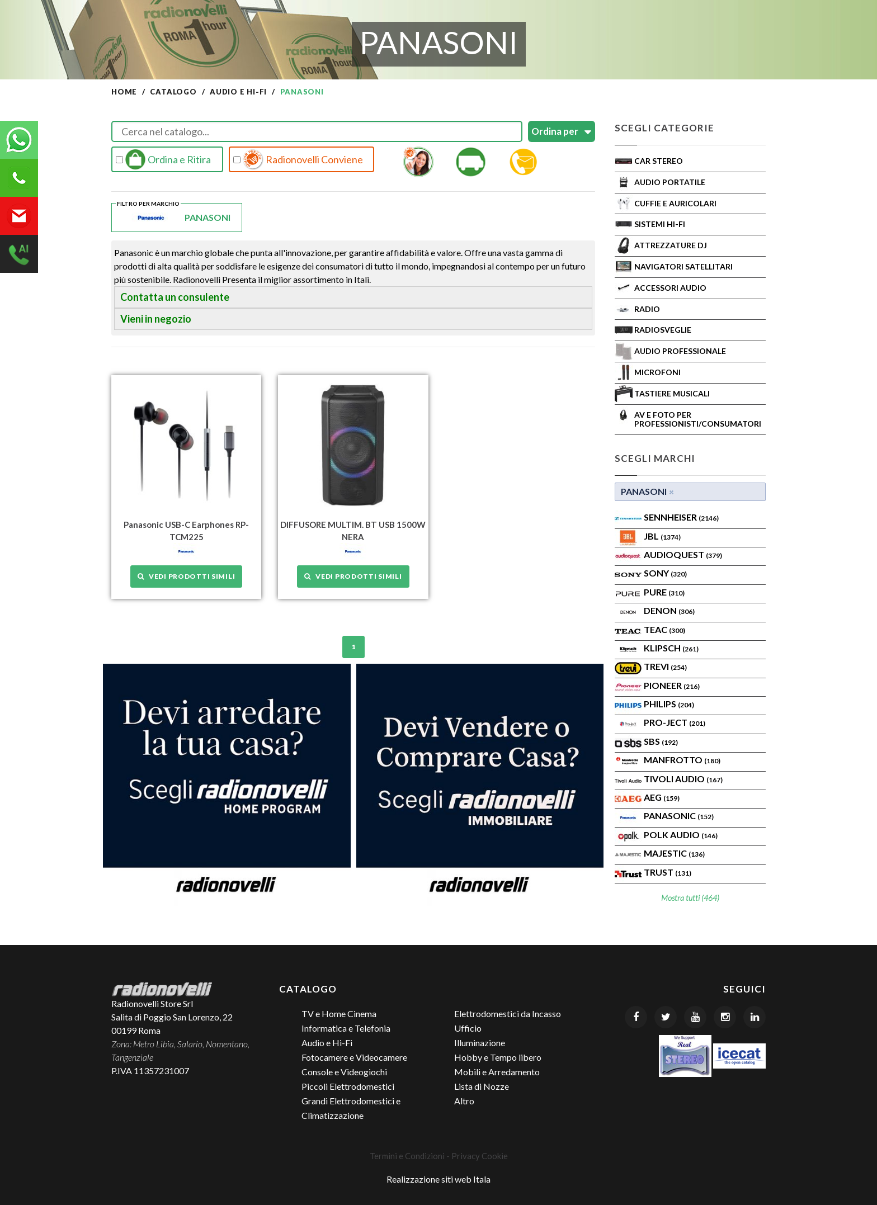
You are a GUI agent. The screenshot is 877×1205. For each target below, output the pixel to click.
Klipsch (671, 647)
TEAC (664, 629)
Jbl (662, 536)
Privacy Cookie (479, 1156)
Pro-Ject (674, 722)
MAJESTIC (674, 853)
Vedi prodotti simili (186, 576)
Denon (669, 610)
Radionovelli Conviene (298, 159)
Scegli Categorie (664, 128)
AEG (662, 797)
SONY (665, 573)
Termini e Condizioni (407, 1156)
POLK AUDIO (681, 834)
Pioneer (672, 685)
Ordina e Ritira (163, 159)
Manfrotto (682, 759)
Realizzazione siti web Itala (438, 1179)
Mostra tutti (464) (690, 897)
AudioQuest (683, 554)
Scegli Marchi (655, 458)
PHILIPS (669, 703)
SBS (661, 741)
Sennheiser (681, 517)
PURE (664, 592)
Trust (667, 872)
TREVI (665, 666)
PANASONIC (679, 815)
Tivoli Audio (683, 778)
